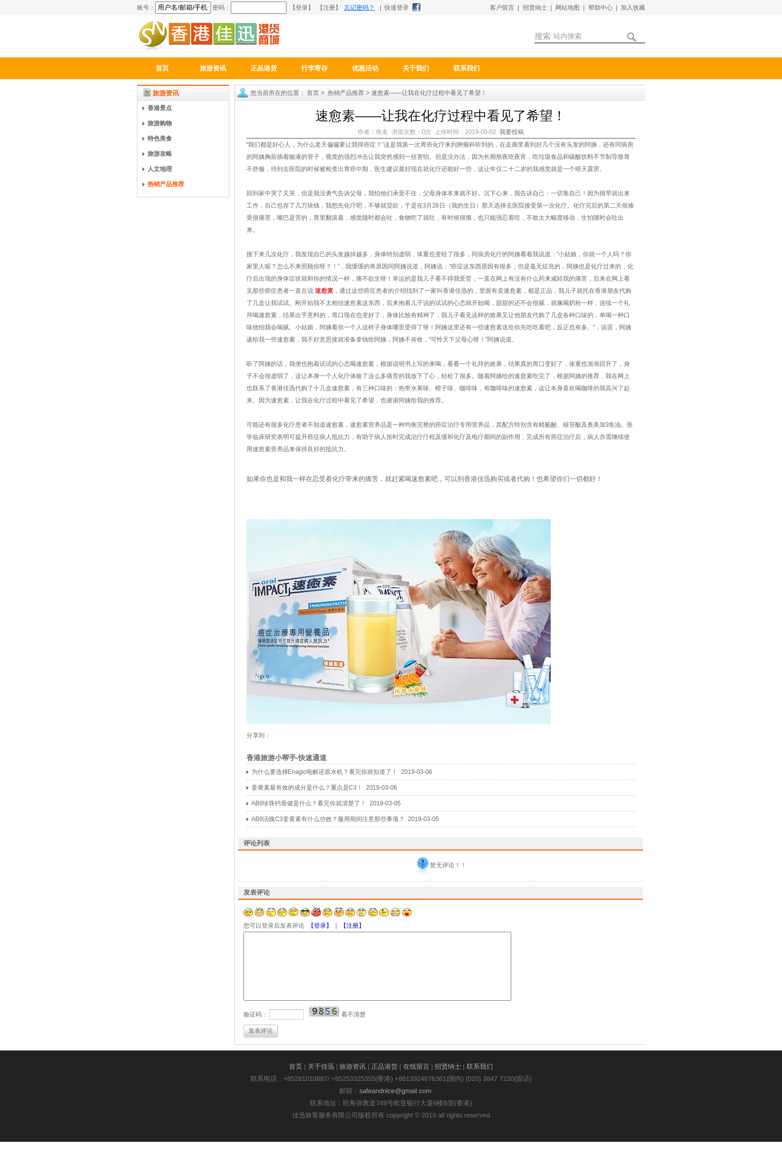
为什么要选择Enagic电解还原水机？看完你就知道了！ (325, 771)
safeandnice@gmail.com (395, 1103)
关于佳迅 (321, 1078)
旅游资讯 (213, 68)
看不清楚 (353, 1026)
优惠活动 (365, 68)
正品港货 (264, 68)
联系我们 (466, 68)
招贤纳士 (448, 1078)
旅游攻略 (160, 153)
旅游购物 (160, 123)
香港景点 (160, 108)
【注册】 (352, 925)
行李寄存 (314, 68)
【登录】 (320, 925)
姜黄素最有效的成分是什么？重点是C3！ (307, 787)
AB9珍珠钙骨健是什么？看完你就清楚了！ (309, 803)
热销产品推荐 (166, 184)
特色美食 (160, 138)
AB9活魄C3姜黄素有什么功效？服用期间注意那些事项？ (328, 819)
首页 (162, 68)
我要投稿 (512, 131)
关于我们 (416, 68)
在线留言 (416, 1078)
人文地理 (160, 169)
